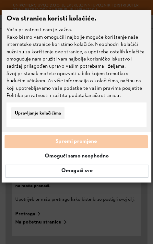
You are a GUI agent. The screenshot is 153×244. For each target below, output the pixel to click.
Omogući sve (77, 171)
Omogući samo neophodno (77, 156)
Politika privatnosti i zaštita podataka (48, 95)
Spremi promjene (76, 141)
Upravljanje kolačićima (38, 113)
